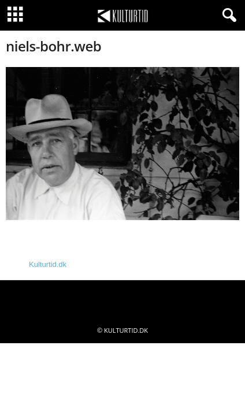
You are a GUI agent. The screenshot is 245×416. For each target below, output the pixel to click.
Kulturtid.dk (47, 264)
